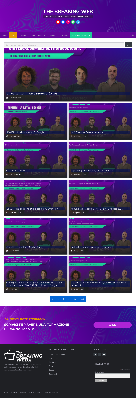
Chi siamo (52, 362)
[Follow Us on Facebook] (95, 354)
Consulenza (83, 16)
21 (75, 299)
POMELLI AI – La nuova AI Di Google (25, 132)
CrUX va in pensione (16, 170)
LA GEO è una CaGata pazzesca (87, 132)
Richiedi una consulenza (81, 35)
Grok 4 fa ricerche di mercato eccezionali (92, 247)
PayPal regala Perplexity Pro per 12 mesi (92, 170)
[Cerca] (128, 44)
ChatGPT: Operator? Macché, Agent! (25, 247)
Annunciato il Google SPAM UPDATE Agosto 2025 (97, 209)
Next (82, 299)
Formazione (69, 16)
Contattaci (53, 374)
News (13, 35)
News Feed (53, 358)
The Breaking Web (68, 11)
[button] (133, 35)
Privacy (51, 366)
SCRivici (113, 325)
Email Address (100, 372)
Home (4, 35)
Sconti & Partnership (37, 35)
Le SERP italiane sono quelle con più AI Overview (32, 209)
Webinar (23, 35)
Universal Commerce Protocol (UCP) (31, 93)
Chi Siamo (64, 35)
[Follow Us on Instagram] (104, 354)
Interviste (53, 35)
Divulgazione (53, 16)
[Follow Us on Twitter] (99, 354)
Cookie (51, 370)
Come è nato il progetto (58, 354)
